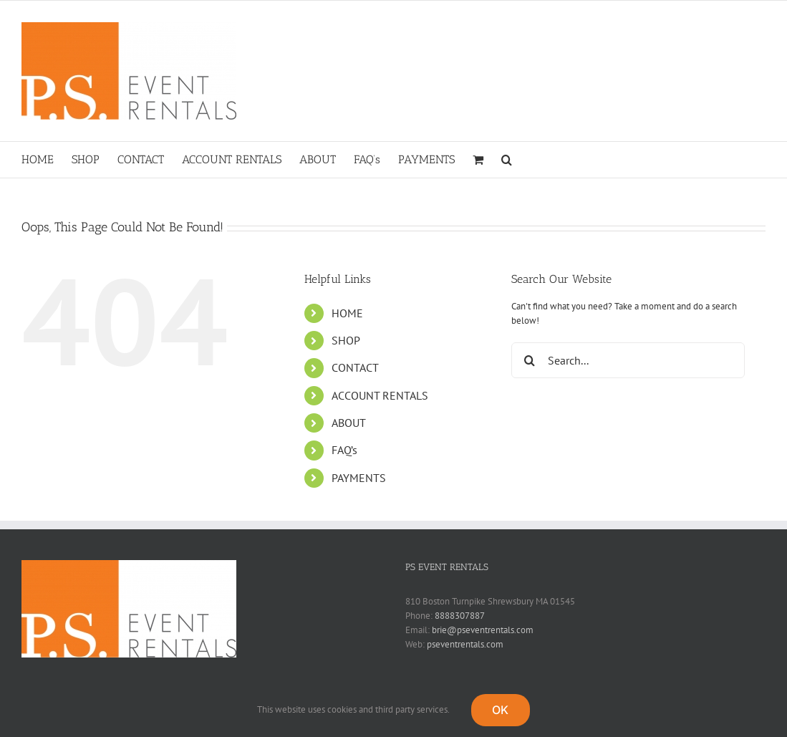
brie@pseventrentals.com (482, 630)
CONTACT (355, 367)
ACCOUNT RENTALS (380, 395)
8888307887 (460, 616)
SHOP (346, 340)
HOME (347, 313)
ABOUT (349, 422)
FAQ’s (344, 450)
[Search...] (628, 360)
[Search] (529, 360)
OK (500, 710)
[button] (506, 160)
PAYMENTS (359, 478)
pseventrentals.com (465, 644)
